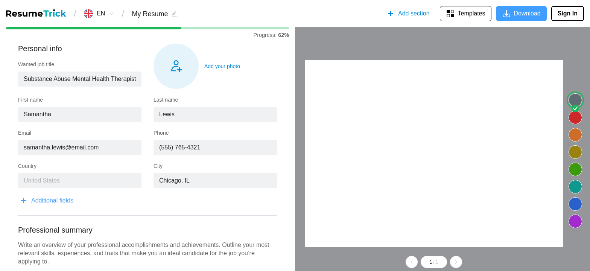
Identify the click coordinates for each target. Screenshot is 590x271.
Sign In (568, 13)
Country (27, 166)
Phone (161, 133)
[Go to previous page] (412, 262)
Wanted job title (36, 64)
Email (24, 133)
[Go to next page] (456, 262)
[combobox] (101, 13)
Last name (166, 100)
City (158, 166)
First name (30, 100)
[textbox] (80, 79)
